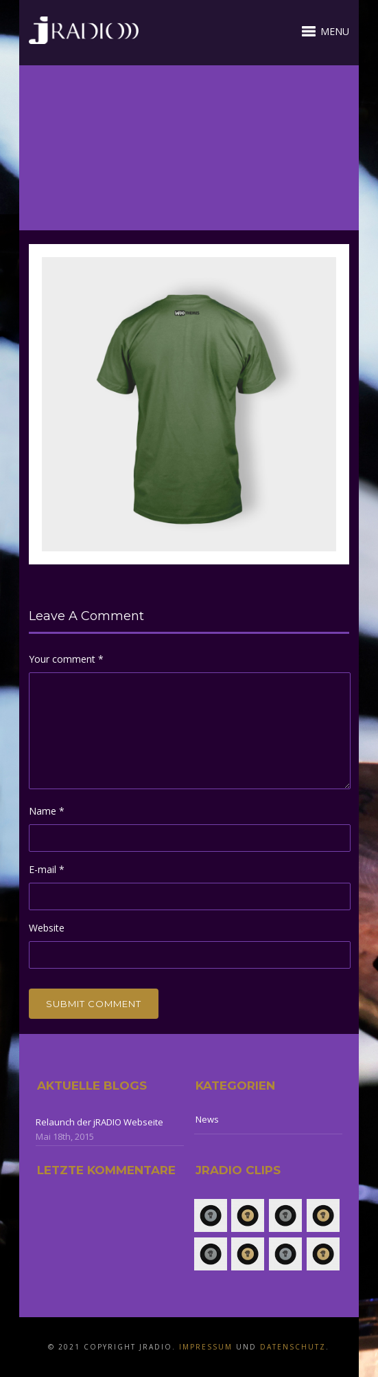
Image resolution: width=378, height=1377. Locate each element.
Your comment (66, 658)
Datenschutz (293, 1347)
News (207, 1119)
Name (46, 810)
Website (46, 927)
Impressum (206, 1347)
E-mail (46, 869)
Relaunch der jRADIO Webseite (99, 1122)
